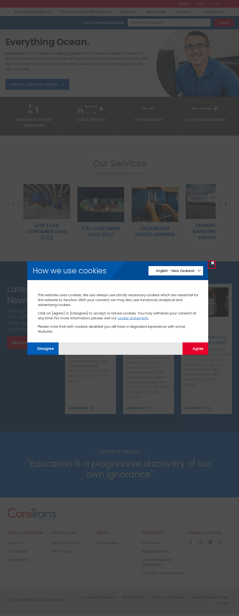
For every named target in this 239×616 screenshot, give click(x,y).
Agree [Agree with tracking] (195, 348)
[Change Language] (175, 270)
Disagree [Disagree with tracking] (43, 348)
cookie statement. (133, 318)
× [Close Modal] (212, 264)
